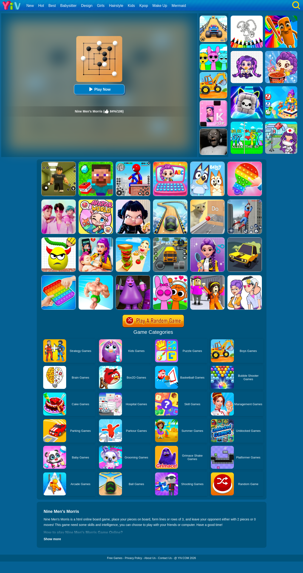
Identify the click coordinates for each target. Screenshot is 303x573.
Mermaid (179, 6)
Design (87, 6)
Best (52, 6)
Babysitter (68, 6)
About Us (150, 558)
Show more (52, 539)
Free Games (114, 558)
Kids (131, 6)
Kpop (143, 6)
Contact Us (165, 558)
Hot (41, 6)
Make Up (160, 6)
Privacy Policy (133, 558)
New (30, 6)
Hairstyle (116, 6)
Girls (101, 6)
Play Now (99, 89)
